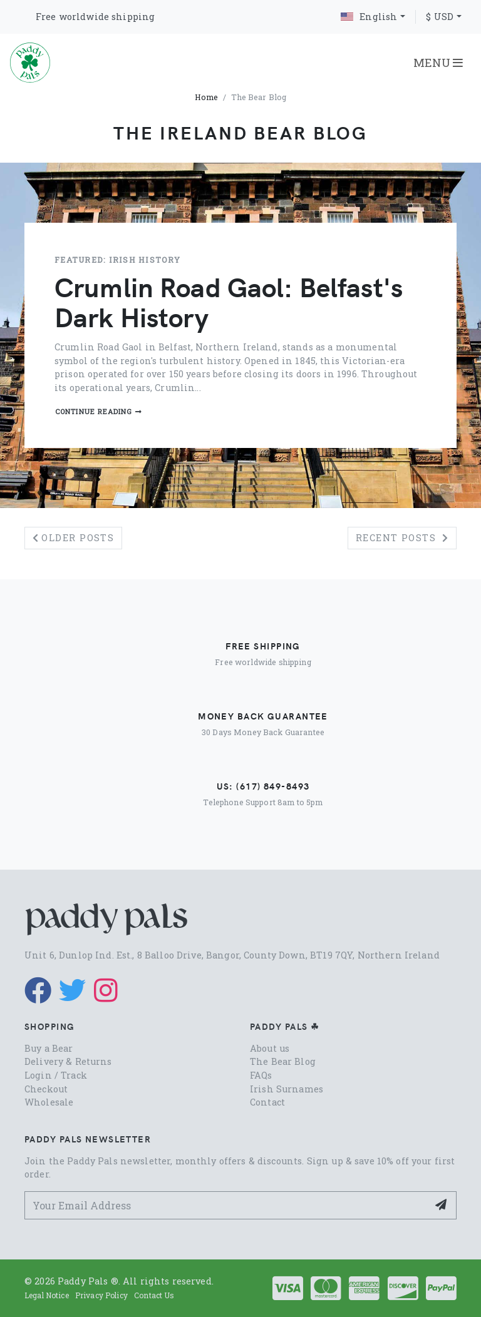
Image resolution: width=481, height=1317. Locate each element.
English (369, 17)
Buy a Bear (48, 1048)
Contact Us (154, 1295)
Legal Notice (46, 1295)
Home (207, 97)
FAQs (261, 1075)
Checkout (46, 1089)
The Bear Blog (283, 1061)
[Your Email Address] (226, 1205)
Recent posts (402, 538)
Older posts (73, 538)
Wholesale (48, 1102)
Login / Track (55, 1075)
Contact (267, 1102)
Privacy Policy (101, 1295)
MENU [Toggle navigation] (438, 62)
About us (269, 1048)
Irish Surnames (286, 1089)
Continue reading (98, 411)
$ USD (439, 17)
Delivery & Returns (68, 1061)
